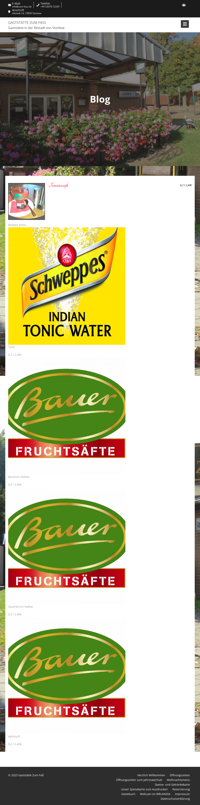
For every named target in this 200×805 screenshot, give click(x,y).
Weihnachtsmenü (178, 780)
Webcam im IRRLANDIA (155, 794)
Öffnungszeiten (180, 775)
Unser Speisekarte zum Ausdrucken (144, 789)
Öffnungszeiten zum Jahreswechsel (139, 780)
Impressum (182, 794)
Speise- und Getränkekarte (172, 784)
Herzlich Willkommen (151, 775)
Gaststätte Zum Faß (27, 22)
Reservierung (181, 789)
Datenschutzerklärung (175, 798)
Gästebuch (128, 794)
